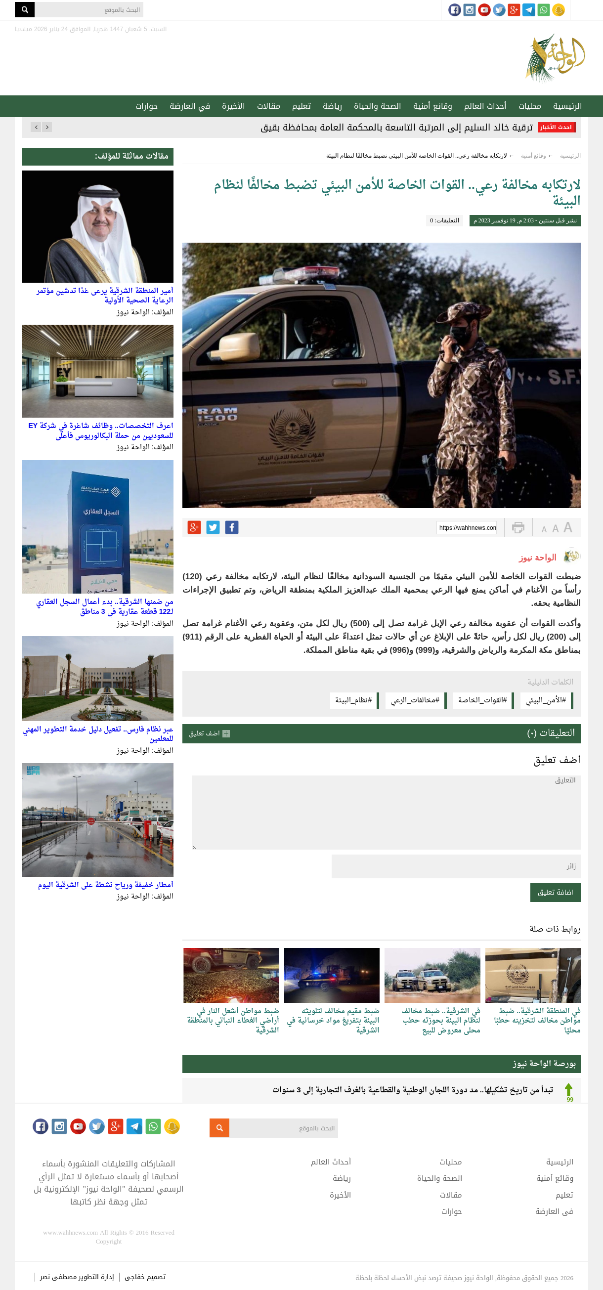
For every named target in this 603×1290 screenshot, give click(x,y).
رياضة (332, 106)
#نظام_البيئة (353, 700)
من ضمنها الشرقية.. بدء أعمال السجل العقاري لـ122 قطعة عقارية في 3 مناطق (104, 607)
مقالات (268, 106)
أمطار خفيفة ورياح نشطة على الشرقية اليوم (105, 885)
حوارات (146, 106)
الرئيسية (567, 106)
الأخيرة (233, 106)
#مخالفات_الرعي (414, 700)
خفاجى (135, 1277)
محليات (529, 106)
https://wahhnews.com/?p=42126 (468, 528)
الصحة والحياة (377, 106)
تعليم (301, 106)
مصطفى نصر (59, 1277)
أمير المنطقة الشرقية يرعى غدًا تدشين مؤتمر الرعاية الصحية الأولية (105, 296)
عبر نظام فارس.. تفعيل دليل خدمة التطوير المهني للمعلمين (97, 734)
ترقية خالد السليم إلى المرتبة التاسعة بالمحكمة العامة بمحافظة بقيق (396, 127)
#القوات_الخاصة (482, 700)
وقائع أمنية (432, 106)
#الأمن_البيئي (545, 700)
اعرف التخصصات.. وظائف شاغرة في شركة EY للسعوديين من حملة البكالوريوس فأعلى (101, 431)
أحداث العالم (485, 106)
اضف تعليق (204, 734)
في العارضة (190, 106)
